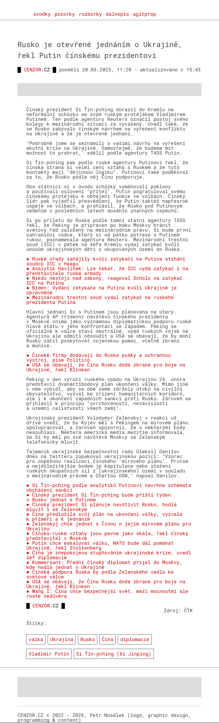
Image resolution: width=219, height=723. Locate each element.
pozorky (65, 14)
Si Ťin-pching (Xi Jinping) (113, 654)
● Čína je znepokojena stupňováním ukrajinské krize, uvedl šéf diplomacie (108, 555)
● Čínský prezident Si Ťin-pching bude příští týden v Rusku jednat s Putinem (98, 497)
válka (36, 639)
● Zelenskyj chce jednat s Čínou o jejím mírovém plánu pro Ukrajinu (108, 526)
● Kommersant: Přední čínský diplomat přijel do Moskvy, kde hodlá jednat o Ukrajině (104, 564)
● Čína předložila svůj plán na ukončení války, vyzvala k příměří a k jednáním (104, 516)
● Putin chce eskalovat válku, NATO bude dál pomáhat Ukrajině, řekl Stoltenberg (100, 545)
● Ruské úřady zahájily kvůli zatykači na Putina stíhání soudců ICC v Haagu (105, 261)
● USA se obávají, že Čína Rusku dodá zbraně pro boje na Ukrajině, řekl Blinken (105, 367)
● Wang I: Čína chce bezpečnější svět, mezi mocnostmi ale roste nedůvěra (107, 593)
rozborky (90, 14)
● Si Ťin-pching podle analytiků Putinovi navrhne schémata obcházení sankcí (108, 487)
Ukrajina (61, 639)
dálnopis (117, 14)
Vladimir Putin (49, 654)
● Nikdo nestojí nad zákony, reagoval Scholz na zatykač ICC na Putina (104, 280)
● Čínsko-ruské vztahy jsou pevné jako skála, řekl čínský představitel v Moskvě (107, 535)
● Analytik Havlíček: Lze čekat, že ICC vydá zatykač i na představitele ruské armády (107, 270)
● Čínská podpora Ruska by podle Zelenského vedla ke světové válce (100, 574)
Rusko (87, 639)
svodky (42, 14)
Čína (107, 639)
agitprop (144, 14)
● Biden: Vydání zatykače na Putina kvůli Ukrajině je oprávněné (101, 290)
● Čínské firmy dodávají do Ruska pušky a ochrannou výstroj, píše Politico (98, 357)
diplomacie (134, 639)
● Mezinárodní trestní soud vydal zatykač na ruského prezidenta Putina (100, 299)
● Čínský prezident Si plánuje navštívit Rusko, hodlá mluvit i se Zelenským (101, 506)
